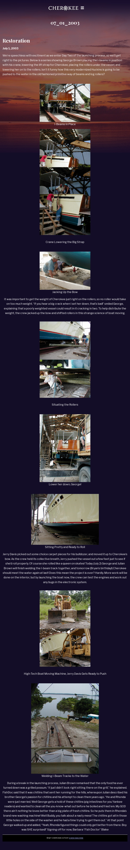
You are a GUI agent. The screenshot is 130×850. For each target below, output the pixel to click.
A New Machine (76, 838)
